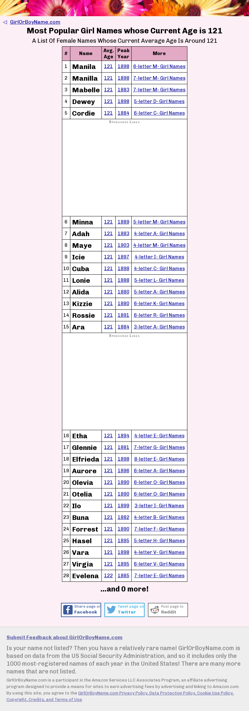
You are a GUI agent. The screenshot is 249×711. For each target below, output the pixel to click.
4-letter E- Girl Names (159, 436)
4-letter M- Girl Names (159, 245)
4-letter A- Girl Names (159, 233)
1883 (123, 90)
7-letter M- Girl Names (159, 78)
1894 (123, 436)
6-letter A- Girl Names (159, 471)
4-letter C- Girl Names (159, 268)
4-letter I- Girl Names (159, 257)
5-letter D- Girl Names (159, 101)
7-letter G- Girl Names (159, 447)
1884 (123, 113)
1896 (123, 471)
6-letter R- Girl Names (159, 315)
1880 (123, 292)
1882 (123, 517)
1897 (123, 257)
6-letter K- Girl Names (159, 303)
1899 (123, 506)
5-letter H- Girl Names (159, 541)
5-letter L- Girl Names (159, 280)
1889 (123, 222)
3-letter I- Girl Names (159, 506)
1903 (123, 245)
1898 (123, 66)
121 (108, 66)
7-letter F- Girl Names (159, 529)
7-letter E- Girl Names (159, 576)
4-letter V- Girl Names (159, 552)
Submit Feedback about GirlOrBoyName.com (64, 637)
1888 (123, 280)
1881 (123, 447)
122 (108, 576)
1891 (123, 315)
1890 (123, 482)
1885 (123, 576)
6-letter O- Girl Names (159, 482)
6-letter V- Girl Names (159, 564)
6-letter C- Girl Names (159, 113)
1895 (123, 541)
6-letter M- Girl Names (159, 66)
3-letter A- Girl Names (159, 327)
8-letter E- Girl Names (159, 459)
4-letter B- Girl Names (159, 517)
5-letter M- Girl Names (159, 222)
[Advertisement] (125, 170)
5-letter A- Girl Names (159, 292)
